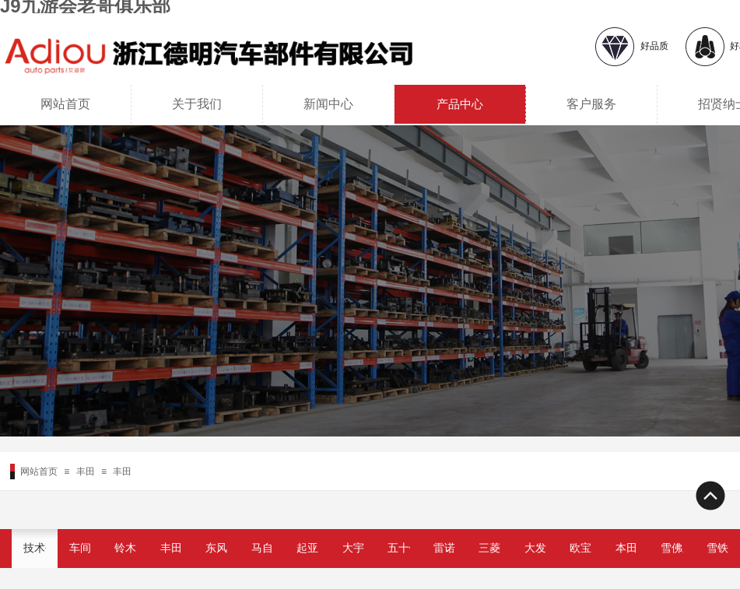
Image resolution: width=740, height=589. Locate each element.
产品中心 (460, 104)
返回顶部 (709, 495)
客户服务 (591, 103)
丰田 (85, 471)
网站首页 (65, 103)
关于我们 (197, 103)
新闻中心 (328, 103)
